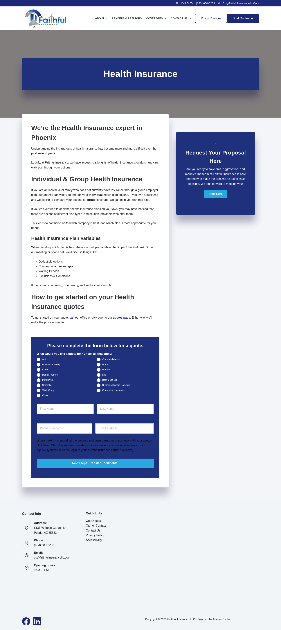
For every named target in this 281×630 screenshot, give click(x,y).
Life (104, 375)
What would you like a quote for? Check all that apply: (76, 353)
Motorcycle (47, 380)
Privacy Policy (95, 535)
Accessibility (94, 540)
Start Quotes (243, 18)
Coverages (157, 18)
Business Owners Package (116, 385)
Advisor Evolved (223, 619)
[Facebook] (26, 621)
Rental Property (50, 375)
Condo (45, 370)
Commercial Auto (111, 359)
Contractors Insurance (113, 390)
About (102, 18)
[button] (215, 194)
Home (105, 364)
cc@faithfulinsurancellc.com (241, 3)
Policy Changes (211, 18)
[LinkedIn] (37, 621)
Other (45, 395)
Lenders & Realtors (127, 18)
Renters (106, 370)
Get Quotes (93, 520)
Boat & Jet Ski (109, 380)
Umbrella (46, 385)
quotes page (121, 317)
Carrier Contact (96, 525)
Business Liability (51, 364)
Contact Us (181, 18)
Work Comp (48, 390)
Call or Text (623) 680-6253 (198, 3)
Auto (44, 359)
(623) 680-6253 (44, 545)
